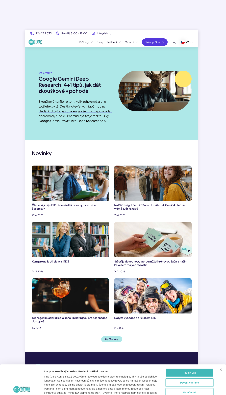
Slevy (100, 42)
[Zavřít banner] (221, 340)
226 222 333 (44, 33)
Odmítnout (189, 362)
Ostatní (132, 42)
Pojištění (114, 42)
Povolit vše (189, 343)
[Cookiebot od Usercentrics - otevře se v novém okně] (21, 388)
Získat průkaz (155, 42)
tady (86, 375)
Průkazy (86, 42)
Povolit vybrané (189, 353)
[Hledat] (174, 42)
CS (185, 42)
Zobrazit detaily (182, 388)
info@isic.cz (104, 33)
